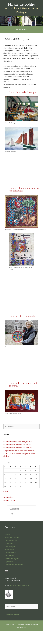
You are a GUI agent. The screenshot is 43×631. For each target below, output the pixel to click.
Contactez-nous (9, 500)
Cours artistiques (11, 541)
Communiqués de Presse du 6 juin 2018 (17, 442)
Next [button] (38, 21)
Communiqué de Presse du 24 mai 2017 (17, 445)
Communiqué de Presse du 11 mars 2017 (18, 448)
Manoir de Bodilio (21, 4)
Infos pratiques (10, 547)
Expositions (9, 562)
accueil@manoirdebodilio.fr (19, 585)
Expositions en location (14, 565)
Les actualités (8, 497)
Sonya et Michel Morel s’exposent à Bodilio (18, 451)
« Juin (5, 491)
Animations (8, 544)
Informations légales (12, 559)
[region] (21, 21)
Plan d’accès (9, 550)
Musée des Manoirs (12, 538)
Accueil (7, 535)
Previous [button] (4, 21)
